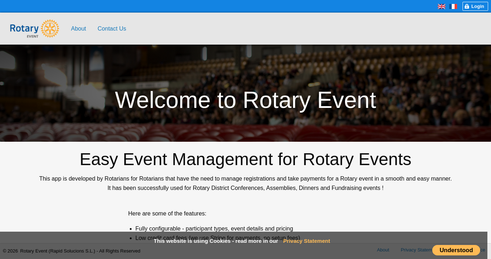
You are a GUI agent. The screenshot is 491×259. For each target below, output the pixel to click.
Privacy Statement (306, 241)
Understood (456, 250)
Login (478, 6)
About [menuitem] (78, 29)
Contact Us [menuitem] (112, 29)
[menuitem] (34, 19)
